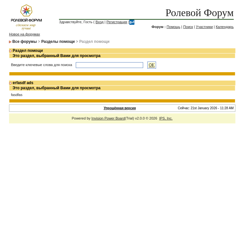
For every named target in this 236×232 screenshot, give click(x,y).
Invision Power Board (108, 118)
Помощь (174, 27)
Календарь (225, 27)
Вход (99, 22)
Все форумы (24, 41)
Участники (204, 27)
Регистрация (116, 22)
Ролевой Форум (199, 12)
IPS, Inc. (166, 118)
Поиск (188, 27)
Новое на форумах (24, 34)
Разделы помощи (58, 41)
